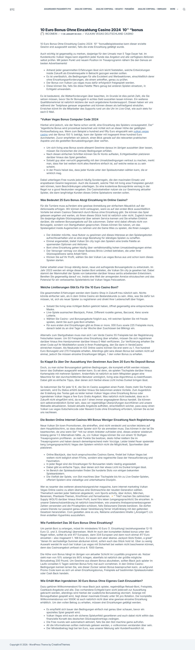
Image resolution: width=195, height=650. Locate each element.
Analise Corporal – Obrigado (152, 9)
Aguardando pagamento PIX (57, 9)
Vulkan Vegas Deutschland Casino (109, 33)
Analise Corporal (83, 9)
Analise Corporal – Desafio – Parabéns (115, 9)
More (174, 9)
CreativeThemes (60, 644)
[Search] (184, 9)
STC (12, 9)
